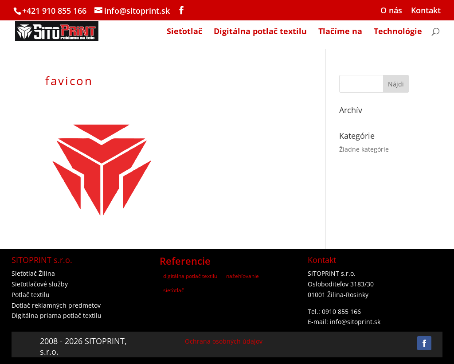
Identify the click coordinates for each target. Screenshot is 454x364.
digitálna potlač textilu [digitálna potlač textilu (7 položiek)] (190, 276)
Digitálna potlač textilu (260, 32)
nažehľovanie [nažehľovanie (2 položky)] (242, 276)
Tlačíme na (340, 32)
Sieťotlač (184, 32)
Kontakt (426, 11)
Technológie (398, 32)
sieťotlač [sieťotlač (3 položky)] (173, 290)
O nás (391, 11)
